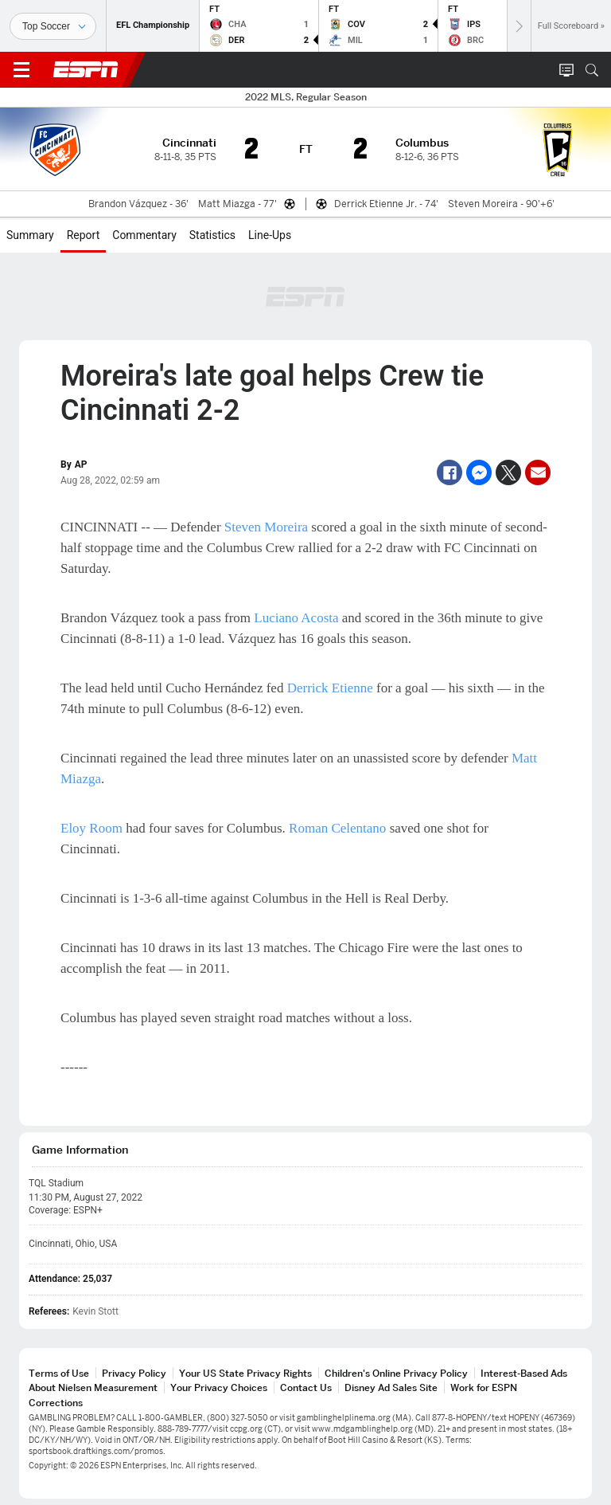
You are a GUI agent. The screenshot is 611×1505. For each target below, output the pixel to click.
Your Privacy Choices (218, 1387)
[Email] (538, 472)
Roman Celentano (337, 828)
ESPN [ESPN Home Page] (86, 69)
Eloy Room (91, 828)
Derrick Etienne (330, 688)
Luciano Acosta (296, 617)
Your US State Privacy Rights (245, 1373)
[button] (592, 70)
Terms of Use (59, 1373)
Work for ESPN (483, 1387)
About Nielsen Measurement (93, 1387)
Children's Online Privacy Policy (396, 1373)
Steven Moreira (266, 527)
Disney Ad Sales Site (391, 1387)
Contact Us (306, 1387)
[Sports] (52, 26)
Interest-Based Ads (524, 1373)
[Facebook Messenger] (479, 472)
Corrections (56, 1403)
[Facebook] (449, 472)
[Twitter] (508, 472)
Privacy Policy (134, 1373)
